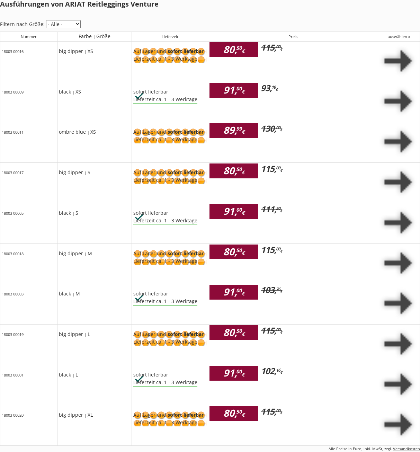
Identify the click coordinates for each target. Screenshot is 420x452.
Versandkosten (406, 448)
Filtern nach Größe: (22, 24)
